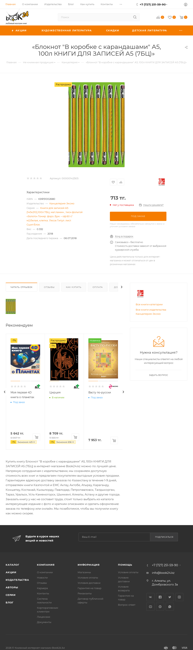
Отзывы (49, 287)
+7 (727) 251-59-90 (153, 4)
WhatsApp (170, 607)
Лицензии (43, 616)
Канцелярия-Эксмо (61, 203)
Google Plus (160, 607)
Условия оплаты (88, 577)
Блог (10, 602)
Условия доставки (89, 582)
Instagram (179, 597)
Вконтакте (150, 597)
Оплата (98, 287)
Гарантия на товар (89, 588)
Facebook (160, 597)
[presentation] (4, 392)
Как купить (73, 287)
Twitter (170, 597)
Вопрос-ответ (126, 604)
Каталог (12, 564)
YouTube (150, 607)
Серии (11, 594)
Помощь (125, 564)
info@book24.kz (163, 573)
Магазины (84, 572)
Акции (11, 572)
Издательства (17, 579)
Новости (42, 577)
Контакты (43, 593)
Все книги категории (149, 304)
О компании (45, 572)
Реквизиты (85, 593)
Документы (44, 622)
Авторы (12, 587)
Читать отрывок (21, 287)
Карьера (42, 588)
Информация (89, 564)
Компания (45, 564)
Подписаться (164, 537)
